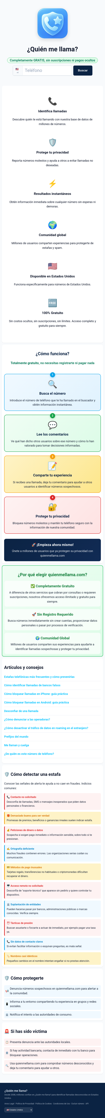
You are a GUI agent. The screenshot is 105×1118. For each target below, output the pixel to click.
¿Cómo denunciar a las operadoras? (27, 719)
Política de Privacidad (25, 1104)
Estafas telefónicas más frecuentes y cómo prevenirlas (39, 676)
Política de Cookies (44, 1104)
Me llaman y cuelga (16, 745)
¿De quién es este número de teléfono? (29, 753)
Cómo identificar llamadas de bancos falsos (32, 685)
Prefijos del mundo (16, 736)
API (87, 1104)
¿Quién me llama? (15, 1090)
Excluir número (78, 1104)
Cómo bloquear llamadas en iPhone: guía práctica (36, 693)
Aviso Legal (9, 1104)
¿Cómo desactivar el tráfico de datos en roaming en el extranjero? (46, 728)
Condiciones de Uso (61, 1104)
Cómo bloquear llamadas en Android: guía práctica (36, 702)
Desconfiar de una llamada (21, 711)
